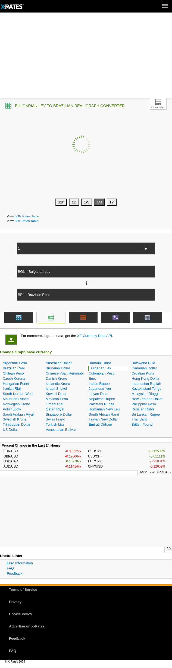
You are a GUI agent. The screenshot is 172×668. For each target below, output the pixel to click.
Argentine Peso (15, 363)
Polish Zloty (12, 409)
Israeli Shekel (56, 388)
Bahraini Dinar (100, 363)
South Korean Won (18, 394)
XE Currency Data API (94, 336)
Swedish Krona (14, 419)
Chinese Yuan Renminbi (64, 373)
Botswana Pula (143, 363)
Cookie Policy (20, 614)
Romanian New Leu (104, 409)
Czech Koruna (14, 378)
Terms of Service (23, 589)
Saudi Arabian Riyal (18, 414)
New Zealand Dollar (147, 399)
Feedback (14, 573)
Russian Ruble (143, 409)
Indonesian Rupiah (146, 384)
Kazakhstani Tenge (146, 388)
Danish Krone (56, 378)
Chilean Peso (13, 373)
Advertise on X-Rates (27, 626)
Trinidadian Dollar (16, 424)
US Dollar (10, 430)
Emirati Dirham (100, 424)
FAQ (10, 568)
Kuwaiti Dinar (56, 394)
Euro (92, 378)
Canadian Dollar (144, 368)
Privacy (15, 602)
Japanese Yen (100, 388)
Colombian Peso (101, 373)
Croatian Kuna (143, 373)
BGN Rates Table (26, 216)
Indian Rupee (99, 384)
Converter (158, 107)
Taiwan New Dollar (103, 419)
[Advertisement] (86, 57)
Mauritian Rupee (16, 399)
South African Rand (104, 414)
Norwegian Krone (16, 404)
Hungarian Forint (16, 384)
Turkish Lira (55, 424)
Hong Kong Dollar (146, 378)
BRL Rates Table (26, 220)
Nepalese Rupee (102, 399)
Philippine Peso (144, 404)
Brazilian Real (13, 368)
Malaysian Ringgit (146, 394)
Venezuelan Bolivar (61, 430)
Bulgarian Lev (100, 368)
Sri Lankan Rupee (146, 414)
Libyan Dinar (98, 394)
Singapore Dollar (59, 414)
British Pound (142, 424)
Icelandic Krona (58, 384)
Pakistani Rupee (101, 404)
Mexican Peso (57, 399)
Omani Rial (54, 404)
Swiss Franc (55, 419)
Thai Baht (139, 419)
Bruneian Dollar (58, 368)
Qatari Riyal (55, 409)
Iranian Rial (12, 388)
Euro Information (20, 563)
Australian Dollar (58, 363)
